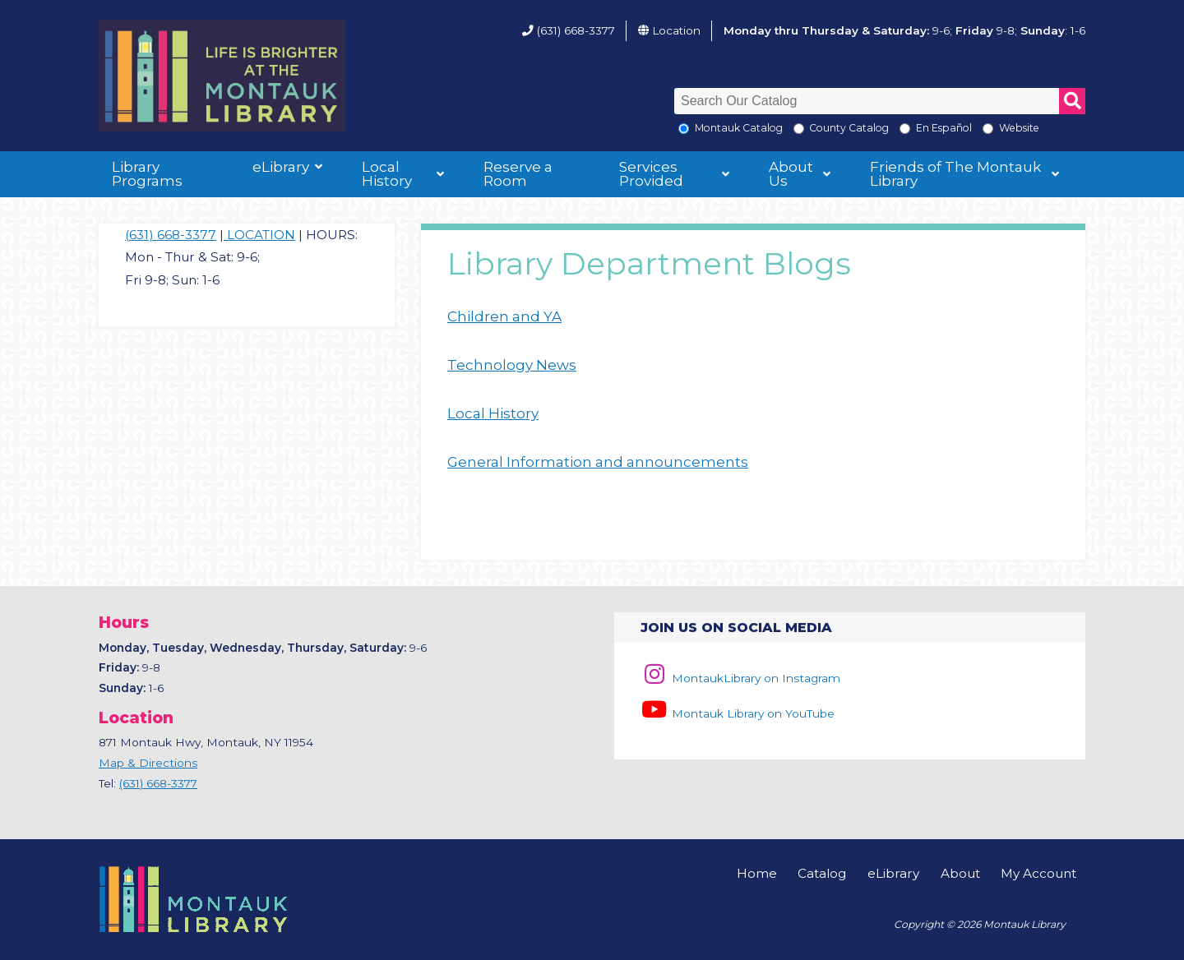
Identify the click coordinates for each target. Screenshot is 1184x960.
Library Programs (147, 174)
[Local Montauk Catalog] (683, 128)
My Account (1038, 873)
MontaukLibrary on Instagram (740, 678)
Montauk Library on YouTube (738, 713)
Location (676, 30)
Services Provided (651, 174)
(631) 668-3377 (576, 30)
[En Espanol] (905, 128)
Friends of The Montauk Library (955, 174)
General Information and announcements (597, 462)
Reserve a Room (518, 174)
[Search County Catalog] (798, 128)
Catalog (822, 873)
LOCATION (259, 234)
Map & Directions (148, 762)
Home (757, 873)
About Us (791, 174)
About (960, 873)
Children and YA (504, 316)
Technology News (511, 365)
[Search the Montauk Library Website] (988, 128)
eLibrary (280, 167)
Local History (387, 174)
